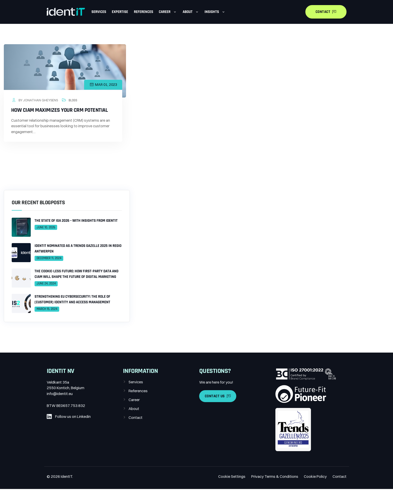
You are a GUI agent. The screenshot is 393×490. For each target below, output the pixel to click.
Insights (215, 11)
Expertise (120, 11)
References (143, 11)
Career (168, 11)
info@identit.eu (60, 394)
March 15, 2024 (47, 310)
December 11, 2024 (49, 259)
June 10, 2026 (46, 228)
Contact (136, 418)
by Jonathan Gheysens (34, 100)
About (191, 11)
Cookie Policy (315, 477)
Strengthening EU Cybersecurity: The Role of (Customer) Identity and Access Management (72, 300)
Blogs (73, 101)
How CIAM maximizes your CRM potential (59, 110)
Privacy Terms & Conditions (274, 477)
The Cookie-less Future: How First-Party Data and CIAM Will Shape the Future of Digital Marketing (76, 275)
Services (98, 11)
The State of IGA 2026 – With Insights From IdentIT (76, 221)
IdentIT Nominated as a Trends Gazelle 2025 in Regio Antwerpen (78, 249)
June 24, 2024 (46, 284)
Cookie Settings (231, 477)
